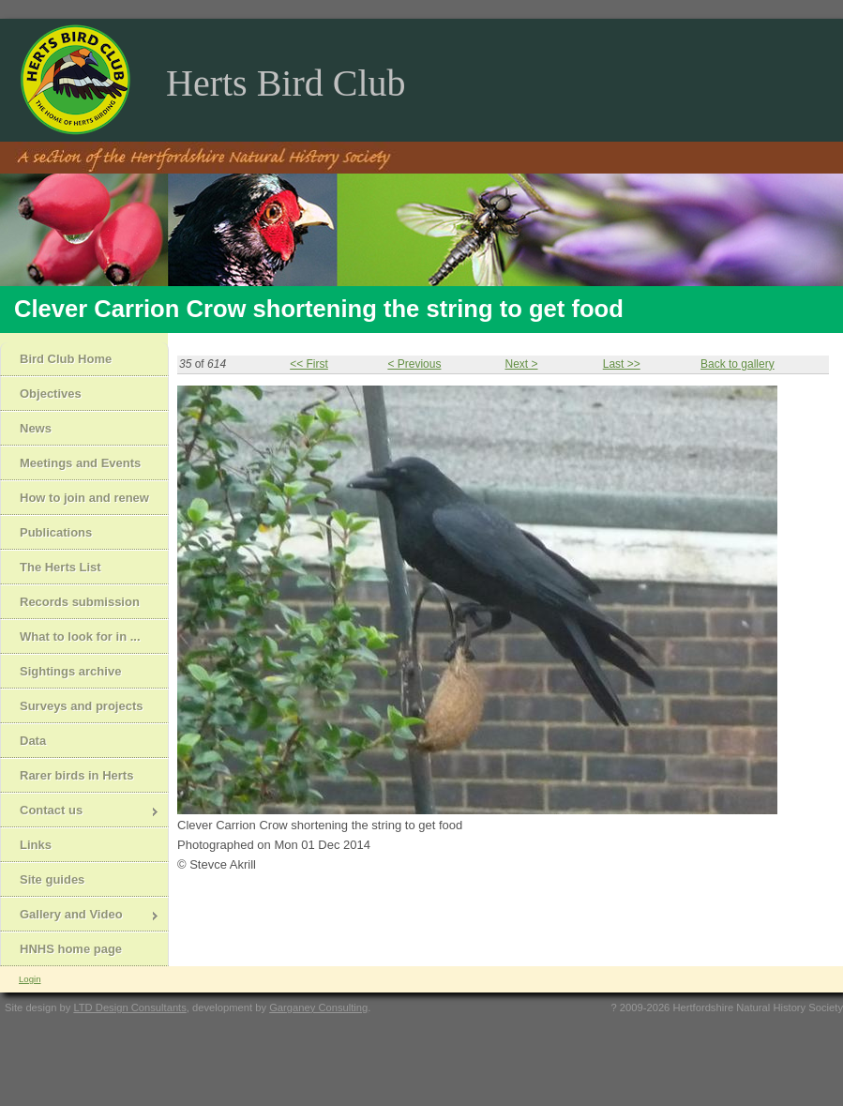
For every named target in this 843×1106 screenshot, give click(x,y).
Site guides (52, 879)
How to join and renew (84, 498)
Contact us (80, 812)
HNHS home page (71, 949)
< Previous (414, 364)
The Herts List (60, 567)
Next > (520, 364)
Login (29, 979)
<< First (309, 364)
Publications (56, 532)
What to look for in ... (80, 636)
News (36, 428)
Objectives (51, 393)
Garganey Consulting (318, 1007)
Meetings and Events (80, 463)
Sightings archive (70, 671)
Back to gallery (737, 364)
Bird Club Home (66, 359)
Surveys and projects (81, 706)
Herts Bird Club (286, 83)
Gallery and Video (80, 916)
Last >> (621, 364)
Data (33, 741)
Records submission (80, 602)
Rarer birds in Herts (76, 775)
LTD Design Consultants (129, 1007)
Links (36, 845)
